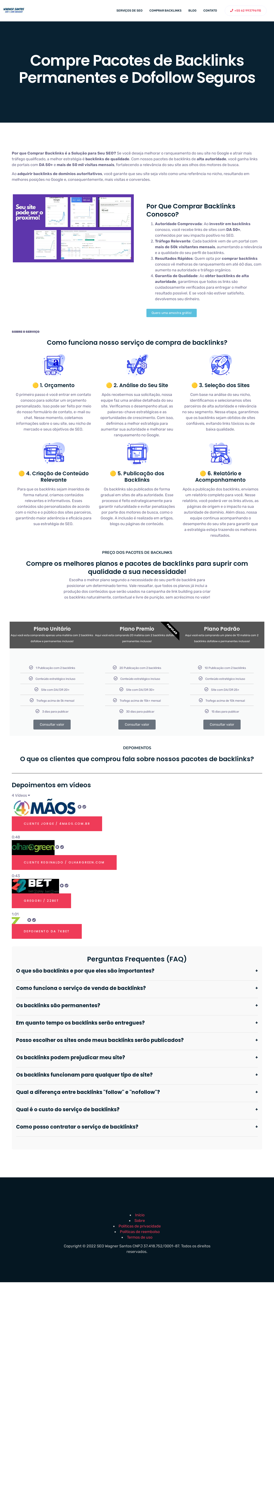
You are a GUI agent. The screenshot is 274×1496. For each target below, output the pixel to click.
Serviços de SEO (129, 10)
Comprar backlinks (165, 10)
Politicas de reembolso (140, 1231)
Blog (192, 10)
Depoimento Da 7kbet (47, 931)
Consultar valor (52, 724)
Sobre (139, 1220)
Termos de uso (139, 1237)
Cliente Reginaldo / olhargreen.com (64, 862)
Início (139, 1215)
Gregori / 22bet (41, 901)
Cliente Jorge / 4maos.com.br (57, 824)
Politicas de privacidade (140, 1226)
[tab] (137, 819)
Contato (210, 10)
